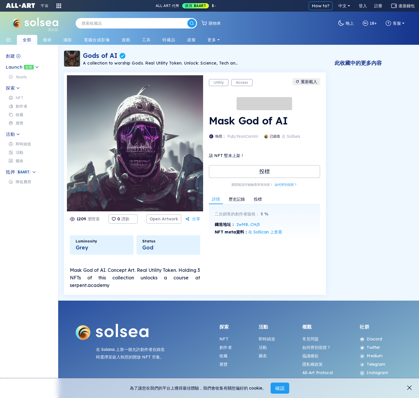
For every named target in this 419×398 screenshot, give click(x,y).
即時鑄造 (267, 339)
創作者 (225, 347)
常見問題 (310, 339)
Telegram (372, 364)
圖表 (263, 355)
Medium (371, 355)
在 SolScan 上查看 (265, 232)
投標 (264, 171)
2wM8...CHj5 (248, 224)
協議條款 (310, 355)
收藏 (223, 355)
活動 (263, 347)
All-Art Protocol (317, 372)
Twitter (370, 347)
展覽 (223, 364)
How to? (320, 5)
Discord (371, 338)
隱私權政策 (312, 364)
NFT (223, 339)
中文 (342, 5)
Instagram (374, 372)
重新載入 (306, 81)
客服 (393, 23)
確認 (280, 388)
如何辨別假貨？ (286, 185)
